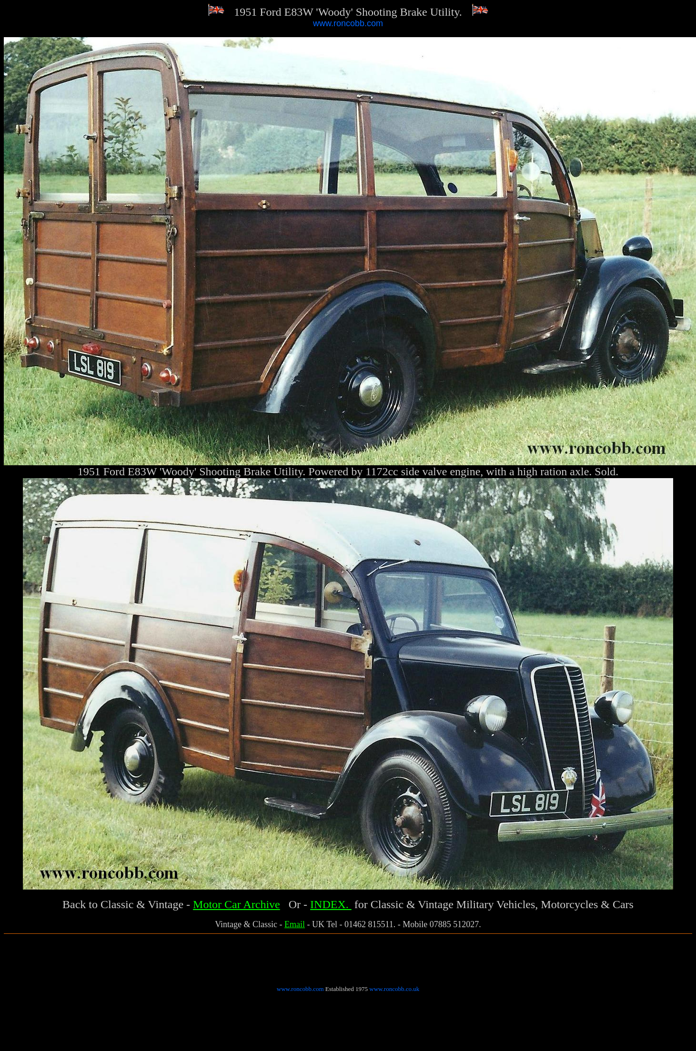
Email (294, 924)
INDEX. (331, 904)
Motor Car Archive (236, 904)
